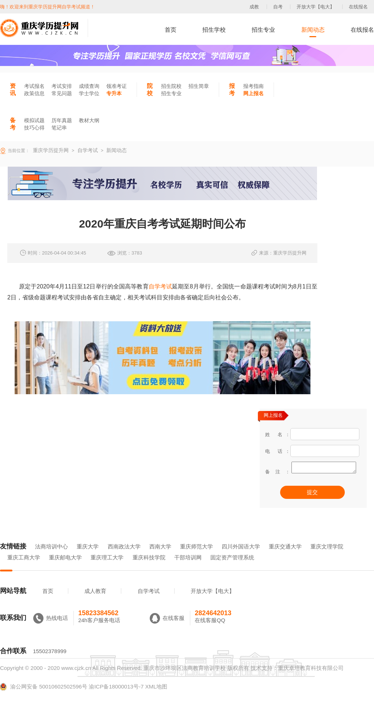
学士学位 (89, 93)
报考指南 (253, 86)
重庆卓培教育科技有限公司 (311, 678)
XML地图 (156, 697)
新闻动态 (313, 30)
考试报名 (34, 86)
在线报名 (358, 6)
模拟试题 (34, 120)
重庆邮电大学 (65, 568)
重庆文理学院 (326, 557)
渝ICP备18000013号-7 (116, 697)
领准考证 (116, 86)
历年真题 (61, 120)
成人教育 (95, 601)
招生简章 (198, 86)
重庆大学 (88, 557)
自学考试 (160, 286)
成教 (254, 6)
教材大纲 (89, 120)
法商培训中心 (51, 557)
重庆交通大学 (285, 557)
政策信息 (34, 93)
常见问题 (61, 93)
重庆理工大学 (107, 568)
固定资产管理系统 (232, 568)
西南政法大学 (124, 557)
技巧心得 (34, 128)
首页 (170, 30)
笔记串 (59, 128)
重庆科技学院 (149, 568)
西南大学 (160, 557)
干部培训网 (188, 568)
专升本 (114, 93)
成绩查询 (89, 86)
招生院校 (171, 86)
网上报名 (253, 93)
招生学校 (214, 30)
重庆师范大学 (196, 557)
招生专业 (263, 30)
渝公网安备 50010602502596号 (43, 697)
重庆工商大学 (23, 568)
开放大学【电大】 (316, 6)
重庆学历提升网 (50, 150)
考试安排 (61, 86)
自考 (278, 6)
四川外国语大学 (241, 557)
